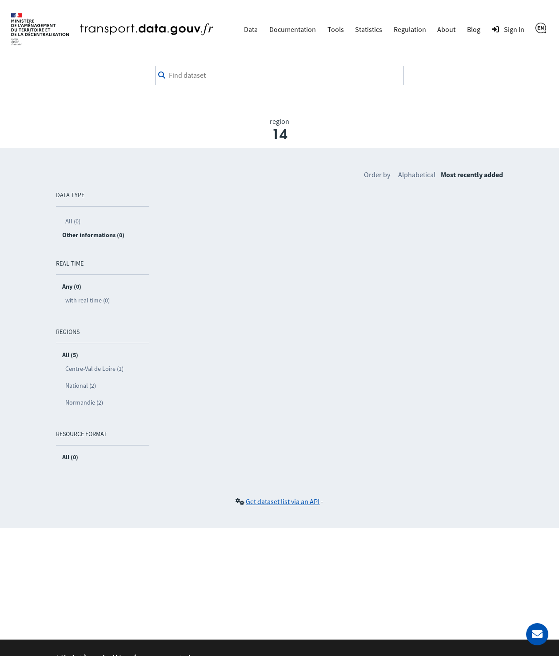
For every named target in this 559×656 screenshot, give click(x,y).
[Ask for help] (537, 634)
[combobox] (279, 75)
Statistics (368, 29)
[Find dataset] (279, 75)
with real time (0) (87, 300)
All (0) (72, 221)
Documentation (292, 29)
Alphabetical (416, 174)
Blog (473, 29)
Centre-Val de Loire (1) (94, 369)
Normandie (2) (84, 402)
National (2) (80, 386)
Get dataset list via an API (282, 501)
